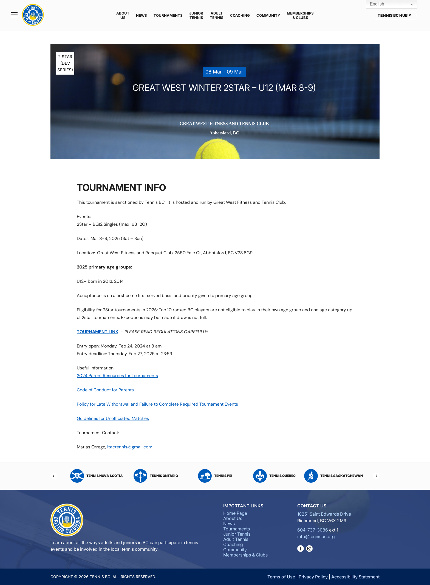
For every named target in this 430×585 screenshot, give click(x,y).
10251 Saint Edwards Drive (324, 514)
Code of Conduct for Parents (106, 390)
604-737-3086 (312, 530)
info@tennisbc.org (316, 536)
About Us (122, 15)
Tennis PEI (215, 476)
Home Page (235, 513)
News (141, 15)
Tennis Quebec (274, 476)
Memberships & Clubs (300, 15)
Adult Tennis (217, 15)
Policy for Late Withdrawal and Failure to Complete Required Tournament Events (157, 404)
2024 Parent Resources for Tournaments (117, 375)
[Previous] (53, 476)
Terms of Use (281, 577)
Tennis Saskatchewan (333, 476)
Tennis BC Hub (395, 15)
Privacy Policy (313, 577)
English (373, 4)
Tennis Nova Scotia (96, 476)
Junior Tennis (196, 15)
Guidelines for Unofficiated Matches (113, 418)
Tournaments (168, 15)
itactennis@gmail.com (129, 447)
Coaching (240, 15)
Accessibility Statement (355, 577)
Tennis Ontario (156, 476)
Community (268, 15)
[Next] (376, 476)
